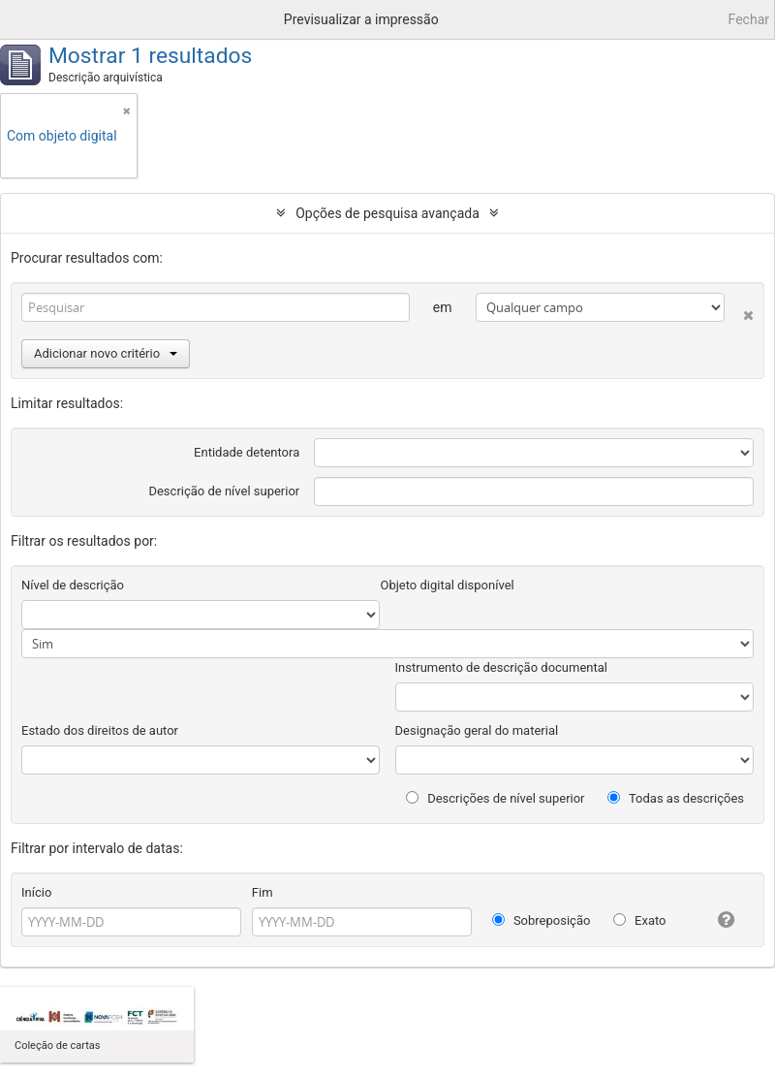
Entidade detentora (246, 452)
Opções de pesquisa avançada (387, 213)
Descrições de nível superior (495, 798)
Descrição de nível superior (223, 491)
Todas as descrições (675, 798)
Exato (639, 920)
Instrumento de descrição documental (501, 667)
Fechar (748, 19)
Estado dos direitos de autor (99, 730)
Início (36, 892)
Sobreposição (541, 920)
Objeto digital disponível (446, 585)
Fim (262, 892)
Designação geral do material (477, 730)
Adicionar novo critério (105, 353)
